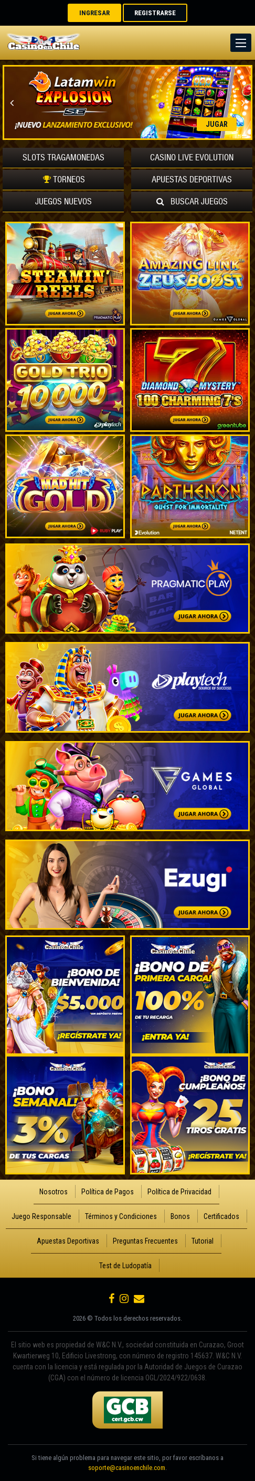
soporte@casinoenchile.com (126, 1468)
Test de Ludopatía (125, 1265)
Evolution (191, 157)
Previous (11, 102)
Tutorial (203, 1241)
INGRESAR (94, 13)
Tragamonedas (63, 157)
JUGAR (217, 124)
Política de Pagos (107, 1192)
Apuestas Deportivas (68, 1241)
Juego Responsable (41, 1216)
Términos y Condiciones (121, 1216)
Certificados (221, 1216)
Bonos (180, 1216)
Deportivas (192, 179)
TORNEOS (63, 179)
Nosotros (53, 1192)
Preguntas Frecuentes (145, 1241)
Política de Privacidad (179, 1192)
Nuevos (63, 201)
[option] (127, 102)
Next (243, 102)
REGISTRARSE (155, 13)
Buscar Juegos (192, 201)
